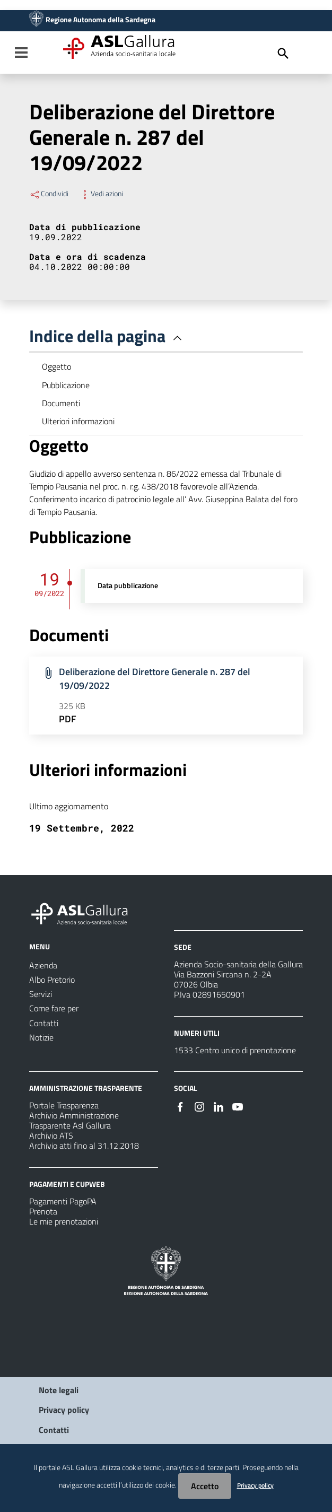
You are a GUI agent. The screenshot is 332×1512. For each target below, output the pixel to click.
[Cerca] (283, 53)
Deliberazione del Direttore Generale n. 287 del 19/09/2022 (154, 679)
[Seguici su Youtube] (237, 1105)
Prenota (43, 1211)
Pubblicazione (66, 385)
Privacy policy (64, 1409)
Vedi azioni (101, 193)
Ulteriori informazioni (78, 421)
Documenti (61, 403)
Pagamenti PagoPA (63, 1201)
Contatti (54, 1429)
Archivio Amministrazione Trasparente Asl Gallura (74, 1120)
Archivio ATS (51, 1135)
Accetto (205, 1486)
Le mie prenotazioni (63, 1221)
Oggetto (56, 366)
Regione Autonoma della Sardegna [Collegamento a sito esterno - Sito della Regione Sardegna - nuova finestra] (100, 19)
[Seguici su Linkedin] (218, 1105)
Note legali (58, 1390)
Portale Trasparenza (64, 1105)
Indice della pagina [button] (107, 335)
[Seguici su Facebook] (180, 1105)
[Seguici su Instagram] (199, 1105)
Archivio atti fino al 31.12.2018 (84, 1145)
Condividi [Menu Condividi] (48, 193)
